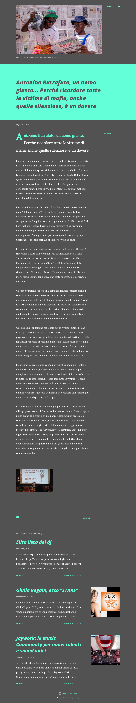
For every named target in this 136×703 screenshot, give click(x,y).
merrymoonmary (74, 698)
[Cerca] (109, 6)
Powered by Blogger (68, 693)
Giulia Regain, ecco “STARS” (47, 590)
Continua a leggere (73, 575)
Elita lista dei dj (33, 542)
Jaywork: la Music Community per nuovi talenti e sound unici (48, 644)
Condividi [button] (106, 133)
